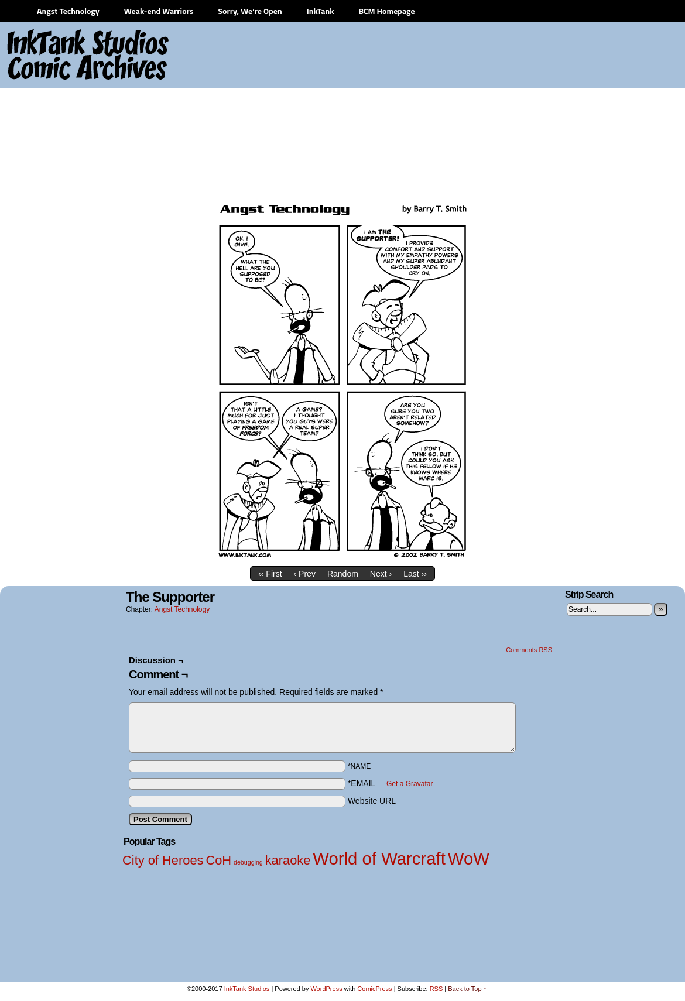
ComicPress (374, 988)
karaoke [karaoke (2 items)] (288, 860)
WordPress (326, 988)
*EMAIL (390, 783)
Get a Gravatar (409, 784)
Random (342, 573)
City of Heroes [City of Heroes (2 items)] (163, 860)
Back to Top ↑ (467, 988)
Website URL (372, 800)
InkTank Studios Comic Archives (53, 55)
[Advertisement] (505, 111)
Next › (381, 573)
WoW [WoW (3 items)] (468, 858)
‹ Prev (305, 573)
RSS (436, 988)
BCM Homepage (386, 11)
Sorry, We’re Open (250, 11)
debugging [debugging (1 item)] (248, 862)
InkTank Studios (247, 988)
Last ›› (415, 573)
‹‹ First (270, 573)
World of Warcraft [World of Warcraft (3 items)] (379, 858)
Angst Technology (68, 11)
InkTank (320, 11)
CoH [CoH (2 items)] (218, 860)
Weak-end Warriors (159, 11)
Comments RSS (529, 649)
